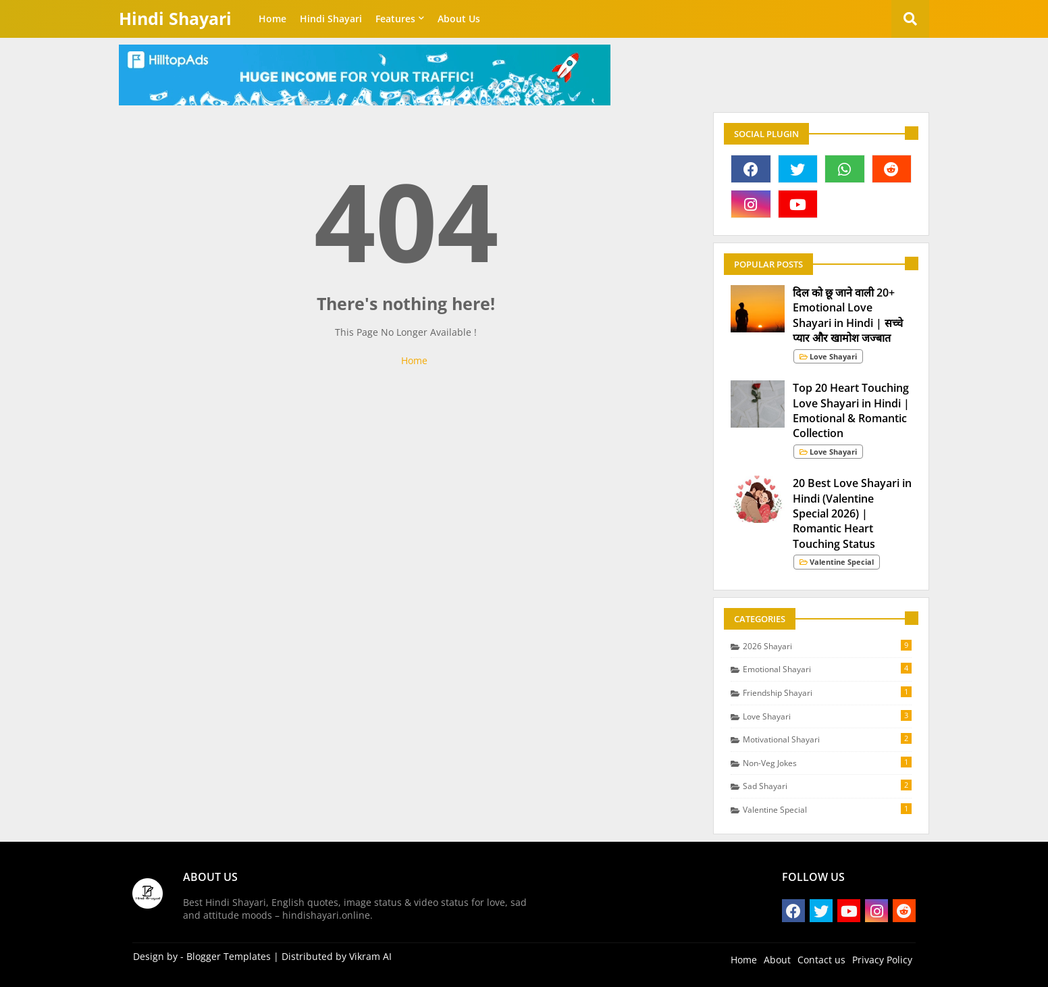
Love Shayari (827, 716)
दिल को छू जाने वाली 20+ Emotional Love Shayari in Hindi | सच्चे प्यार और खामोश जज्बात (848, 315)
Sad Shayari (827, 786)
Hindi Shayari (175, 18)
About (777, 959)
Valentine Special (827, 809)
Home (272, 18)
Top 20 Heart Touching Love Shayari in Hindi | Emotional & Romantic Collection (851, 410)
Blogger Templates (228, 956)
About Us (459, 18)
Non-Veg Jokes (827, 763)
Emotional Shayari (827, 669)
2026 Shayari (827, 646)
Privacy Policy (882, 959)
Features (395, 18)
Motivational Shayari (827, 739)
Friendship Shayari (827, 692)
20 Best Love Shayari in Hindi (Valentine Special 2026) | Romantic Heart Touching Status (852, 513)
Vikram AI (370, 956)
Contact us (821, 959)
